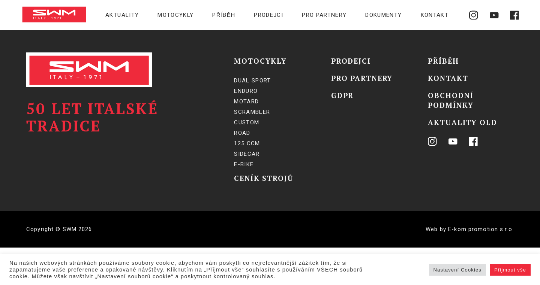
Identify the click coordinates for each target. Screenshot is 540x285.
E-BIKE (244, 164)
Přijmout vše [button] (510, 270)
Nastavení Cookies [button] (458, 270)
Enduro (246, 91)
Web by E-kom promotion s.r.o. (470, 229)
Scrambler (252, 112)
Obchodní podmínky (450, 100)
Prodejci (268, 15)
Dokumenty (383, 15)
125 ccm (247, 143)
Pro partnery (324, 15)
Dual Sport (252, 80)
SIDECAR (247, 154)
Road (242, 133)
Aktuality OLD (462, 122)
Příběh (223, 15)
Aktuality (122, 15)
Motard (246, 101)
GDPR (342, 95)
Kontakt (434, 15)
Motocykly (176, 15)
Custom (246, 122)
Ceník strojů (264, 178)
